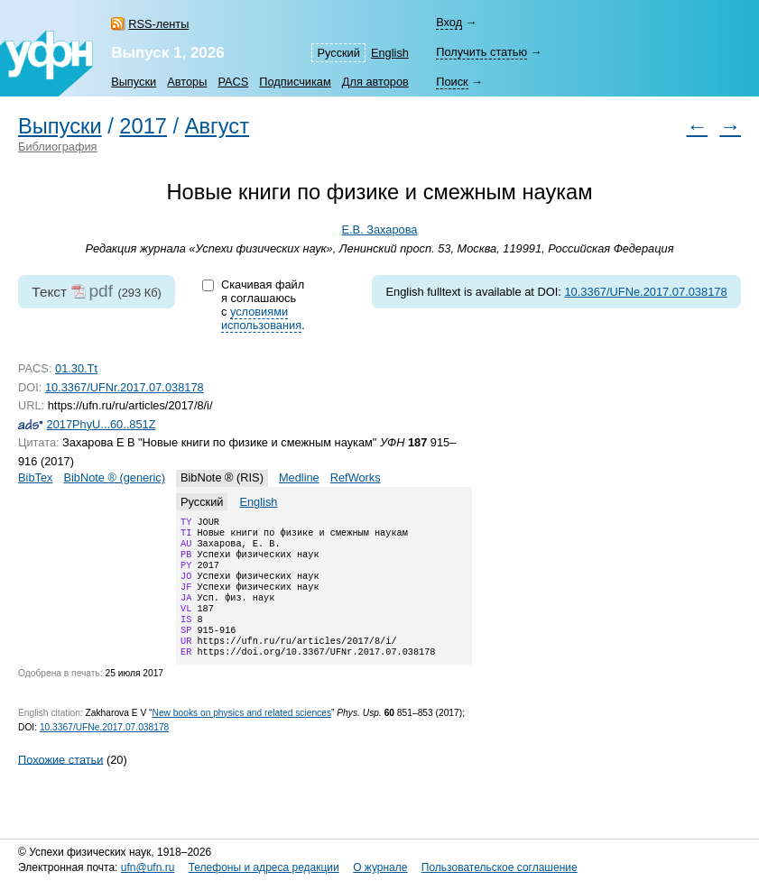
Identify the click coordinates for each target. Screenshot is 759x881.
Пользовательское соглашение (499, 867)
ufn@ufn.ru (148, 867)
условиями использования (261, 318)
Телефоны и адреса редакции (264, 867)
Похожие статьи (60, 782)
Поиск (451, 81)
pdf (100, 290)
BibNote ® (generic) (114, 477)
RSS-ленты (158, 24)
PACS (233, 81)
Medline (299, 477)
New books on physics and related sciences (241, 736)
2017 (143, 126)
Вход (449, 22)
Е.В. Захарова (380, 229)
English (390, 53)
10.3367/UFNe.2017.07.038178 (645, 291)
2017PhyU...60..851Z (101, 424)
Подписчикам (294, 81)
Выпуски (133, 81)
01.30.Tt (76, 368)
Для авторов (375, 81)
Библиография (57, 146)
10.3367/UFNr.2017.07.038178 (124, 387)
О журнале (380, 867)
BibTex (35, 477)
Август (217, 126)
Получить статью (481, 52)
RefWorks (355, 477)
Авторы (187, 81)
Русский (338, 53)
